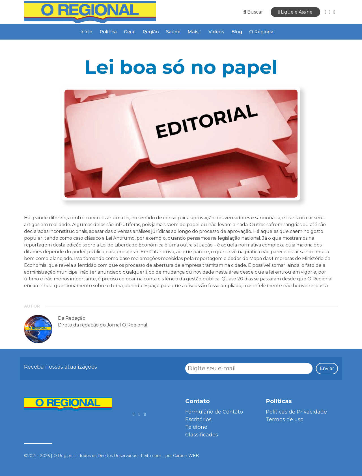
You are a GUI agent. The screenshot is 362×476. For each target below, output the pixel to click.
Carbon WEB (186, 455)
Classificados (201, 435)
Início (86, 31)
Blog (236, 31)
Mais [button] (194, 31)
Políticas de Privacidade (296, 412)
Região (151, 31)
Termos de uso (284, 419)
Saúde (173, 31)
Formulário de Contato (214, 412)
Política (108, 31)
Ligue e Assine (295, 12)
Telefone (196, 427)
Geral (129, 31)
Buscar (253, 12)
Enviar (327, 368)
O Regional (262, 31)
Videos (216, 31)
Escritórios (198, 419)
